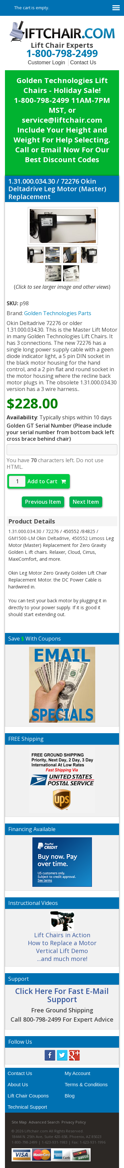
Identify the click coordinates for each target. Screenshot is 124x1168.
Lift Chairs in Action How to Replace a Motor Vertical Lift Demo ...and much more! (62, 939)
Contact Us (83, 62)
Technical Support (27, 1107)
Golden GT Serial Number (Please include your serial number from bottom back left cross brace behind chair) (60, 432)
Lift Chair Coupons (28, 1095)
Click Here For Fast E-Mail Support (62, 995)
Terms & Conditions (86, 1084)
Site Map (19, 1122)
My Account (78, 1073)
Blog (70, 1095)
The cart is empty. (31, 8)
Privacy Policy (74, 1122)
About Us (18, 1084)
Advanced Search (44, 1122)
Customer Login (46, 62)
